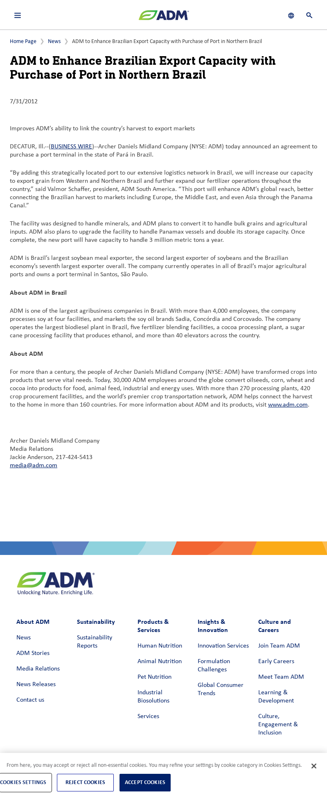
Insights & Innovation (213, 626)
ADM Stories (33, 653)
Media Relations (38, 669)
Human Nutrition (160, 646)
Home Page (23, 42)
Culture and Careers (274, 626)
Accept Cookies (145, 782)
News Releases (36, 684)
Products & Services (153, 626)
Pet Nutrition (154, 677)
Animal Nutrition (160, 661)
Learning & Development (276, 696)
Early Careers (276, 661)
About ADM (33, 621)
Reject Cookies (85, 782)
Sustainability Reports (94, 641)
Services (148, 716)
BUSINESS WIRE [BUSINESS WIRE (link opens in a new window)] (71, 146)
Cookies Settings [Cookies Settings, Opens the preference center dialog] (23, 782)
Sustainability (96, 621)
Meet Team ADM (281, 677)
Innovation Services (223, 646)
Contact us (30, 700)
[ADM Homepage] (163, 18)
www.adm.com (288, 405)
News (54, 42)
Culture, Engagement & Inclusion (278, 724)
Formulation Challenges (214, 665)
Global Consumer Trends (221, 689)
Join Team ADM (279, 646)
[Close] (314, 766)
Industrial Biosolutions (153, 696)
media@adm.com (33, 465)
